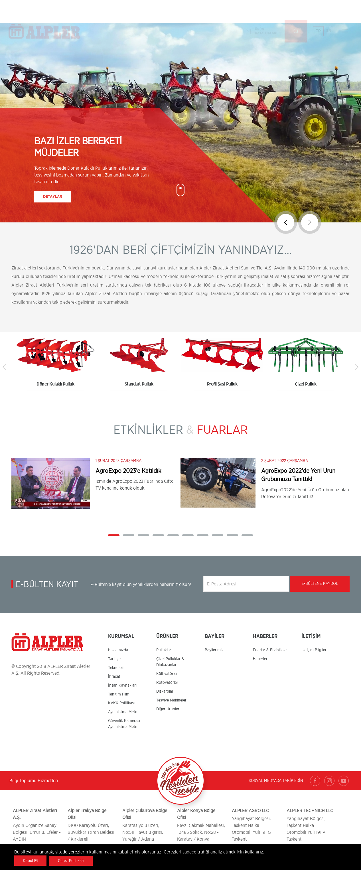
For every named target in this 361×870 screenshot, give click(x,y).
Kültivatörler (167, 674)
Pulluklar (163, 650)
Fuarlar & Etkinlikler (270, 650)
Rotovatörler (167, 683)
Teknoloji (115, 668)
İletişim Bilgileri (314, 650)
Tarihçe (114, 659)
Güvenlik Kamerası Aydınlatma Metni (124, 724)
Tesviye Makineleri (171, 700)
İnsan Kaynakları (122, 686)
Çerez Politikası (71, 861)
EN (328, 11)
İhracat (114, 677)
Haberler (260, 659)
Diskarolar (164, 691)
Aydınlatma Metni (123, 712)
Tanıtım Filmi (119, 694)
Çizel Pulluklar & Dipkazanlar (170, 662)
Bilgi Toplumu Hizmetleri (33, 780)
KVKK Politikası (121, 703)
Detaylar (52, 197)
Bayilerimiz (214, 650)
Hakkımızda (118, 650)
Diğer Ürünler (167, 709)
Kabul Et (30, 860)
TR (318, 11)
